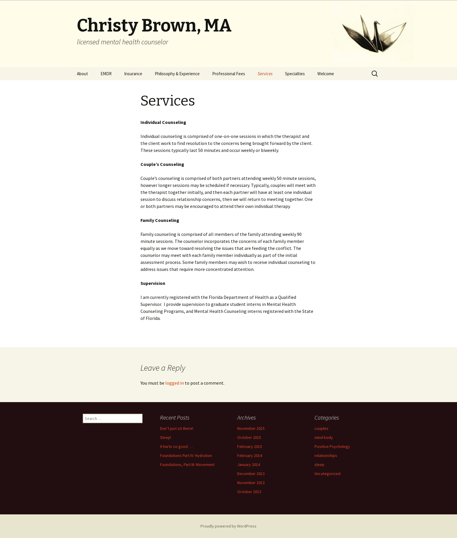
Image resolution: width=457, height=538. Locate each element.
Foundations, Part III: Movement (187, 464)
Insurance (133, 73)
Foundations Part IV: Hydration (186, 455)
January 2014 (248, 464)
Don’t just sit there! (176, 428)
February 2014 (249, 455)
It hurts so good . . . (176, 446)
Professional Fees (228, 73)
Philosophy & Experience (177, 73)
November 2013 (251, 482)
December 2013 (251, 473)
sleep (319, 464)
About (82, 73)
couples (321, 428)
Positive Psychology (332, 446)
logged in (174, 383)
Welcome (325, 73)
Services (265, 73)
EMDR (106, 73)
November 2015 (251, 428)
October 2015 (249, 437)
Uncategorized (327, 473)
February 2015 (249, 446)
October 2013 (249, 491)
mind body (323, 437)
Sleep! (165, 437)
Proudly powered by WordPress (228, 526)
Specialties (295, 73)
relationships (325, 455)
